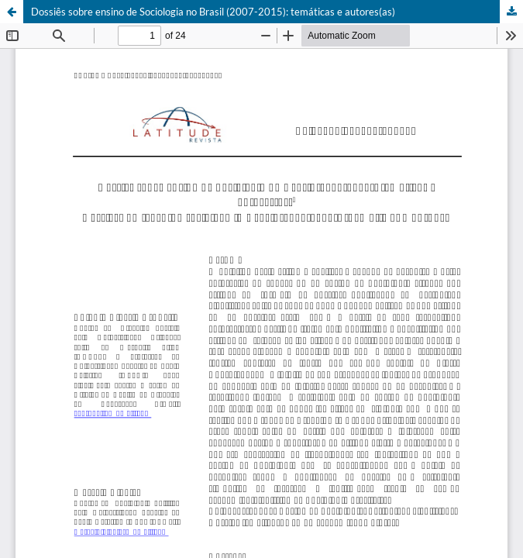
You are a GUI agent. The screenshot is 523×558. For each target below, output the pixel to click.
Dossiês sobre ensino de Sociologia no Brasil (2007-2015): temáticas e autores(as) (213, 11)
